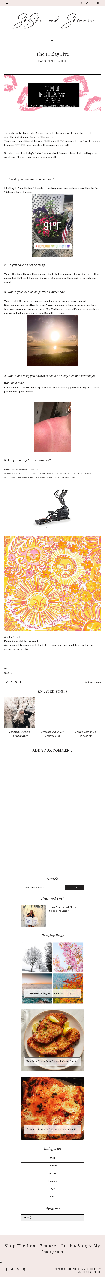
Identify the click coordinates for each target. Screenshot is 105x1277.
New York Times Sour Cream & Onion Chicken (52, 1061)
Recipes (52, 1181)
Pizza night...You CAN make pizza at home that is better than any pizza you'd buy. (52, 1129)
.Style (52, 1157)
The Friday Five (52, 54)
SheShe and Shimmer (76, 1269)
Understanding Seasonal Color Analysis (52, 993)
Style (52, 1188)
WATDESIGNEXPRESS (89, 1272)
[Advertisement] (52, 848)
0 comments (93, 682)
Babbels (61, 60)
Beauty (52, 1173)
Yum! (52, 1196)
